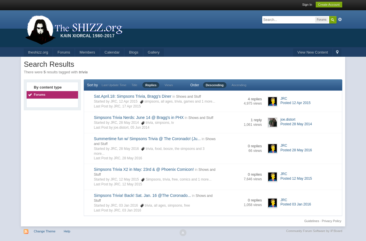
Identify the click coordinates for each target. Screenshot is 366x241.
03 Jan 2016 (131, 210)
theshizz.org (38, 52)
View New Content (312, 52)
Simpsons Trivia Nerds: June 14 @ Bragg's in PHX (139, 117)
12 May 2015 (132, 184)
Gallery (154, 52)
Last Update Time (114, 85)
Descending (215, 85)
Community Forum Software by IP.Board (314, 231)
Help (67, 231)
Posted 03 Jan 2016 (296, 204)
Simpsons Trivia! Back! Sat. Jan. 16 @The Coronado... (142, 195)
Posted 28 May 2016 (296, 150)
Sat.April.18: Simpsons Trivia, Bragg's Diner (132, 96)
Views (168, 85)
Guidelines (311, 221)
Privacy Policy (331, 221)
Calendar (112, 52)
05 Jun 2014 (139, 128)
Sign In (307, 4)
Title (134, 85)
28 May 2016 (132, 158)
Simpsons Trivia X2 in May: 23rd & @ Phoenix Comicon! (144, 169)
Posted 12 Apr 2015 (296, 103)
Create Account (329, 4)
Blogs (133, 52)
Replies (150, 85)
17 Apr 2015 (131, 106)
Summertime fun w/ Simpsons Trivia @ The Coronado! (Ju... (147, 138)
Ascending (239, 85)
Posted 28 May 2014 (296, 124)
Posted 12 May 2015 (296, 179)
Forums (63, 52)
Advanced (340, 19)
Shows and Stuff (188, 97)
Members (87, 52)
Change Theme (44, 231)
